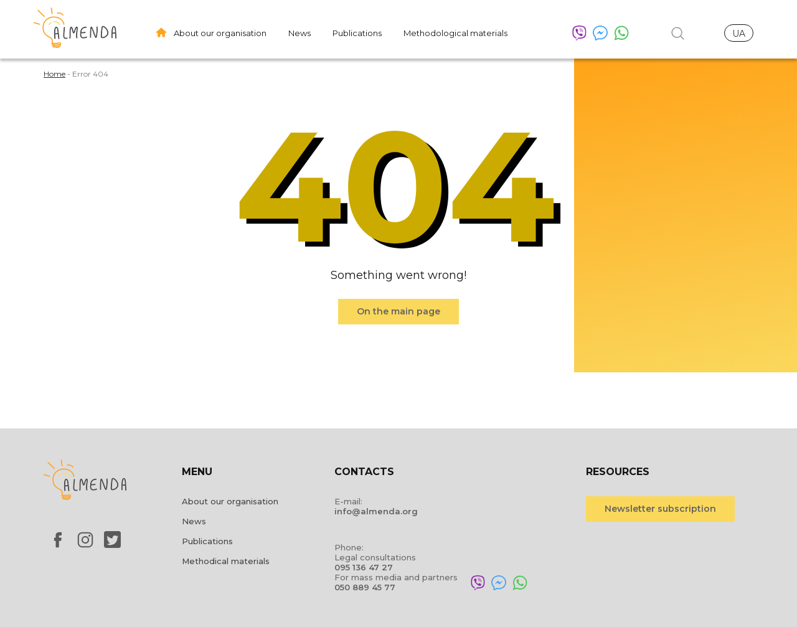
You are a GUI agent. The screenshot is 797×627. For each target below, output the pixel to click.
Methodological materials (455, 33)
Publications (357, 33)
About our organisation (220, 33)
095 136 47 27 (363, 567)
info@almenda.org (376, 511)
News (299, 33)
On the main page (398, 311)
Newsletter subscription (660, 508)
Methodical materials (226, 561)
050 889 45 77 (364, 587)
